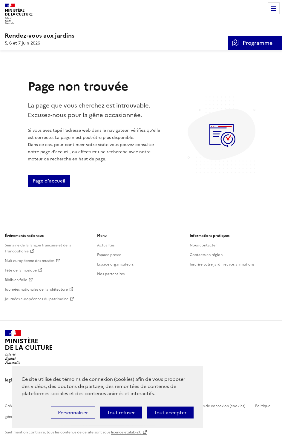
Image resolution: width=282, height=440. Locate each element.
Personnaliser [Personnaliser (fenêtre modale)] (73, 412)
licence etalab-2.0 (126, 432)
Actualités (105, 245)
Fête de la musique (21, 270)
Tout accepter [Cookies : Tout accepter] (170, 412)
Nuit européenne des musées (29, 260)
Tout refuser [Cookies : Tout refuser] (121, 412)
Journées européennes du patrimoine (36, 299)
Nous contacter (203, 245)
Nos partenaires (111, 274)
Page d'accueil (49, 180)
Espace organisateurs (115, 264)
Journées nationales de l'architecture (36, 289)
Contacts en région (206, 254)
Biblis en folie (16, 280)
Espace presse (109, 254)
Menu (274, 8)
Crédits (11, 406)
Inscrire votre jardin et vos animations (222, 264)
